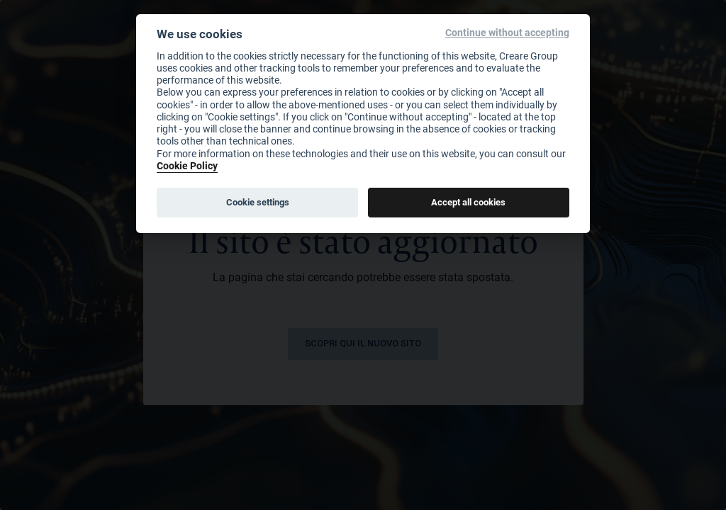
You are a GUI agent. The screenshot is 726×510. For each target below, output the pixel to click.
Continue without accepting (507, 33)
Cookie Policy (187, 165)
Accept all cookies (468, 202)
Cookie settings (257, 202)
